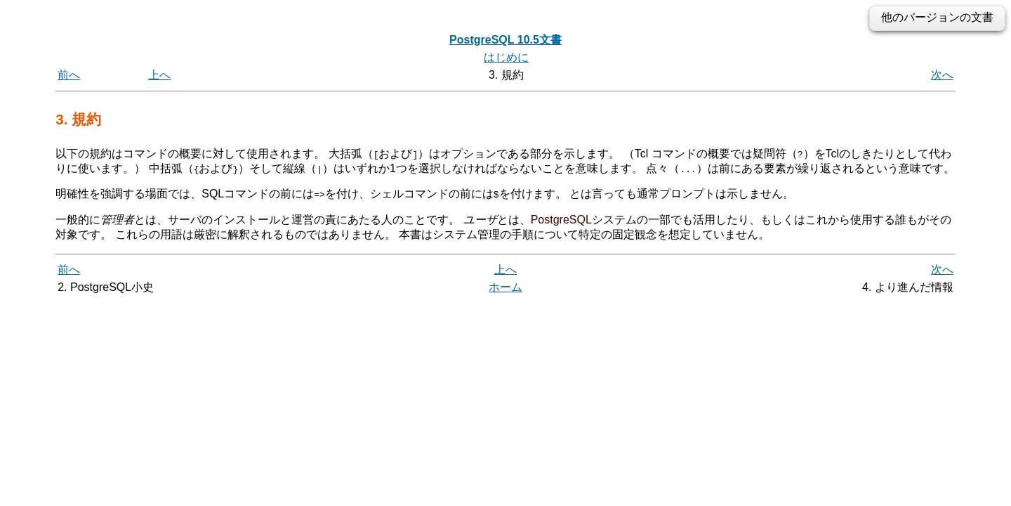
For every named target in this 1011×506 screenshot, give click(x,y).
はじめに (506, 57)
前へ (69, 75)
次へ (942, 75)
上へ (159, 75)
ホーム (505, 287)
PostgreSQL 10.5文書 (505, 40)
